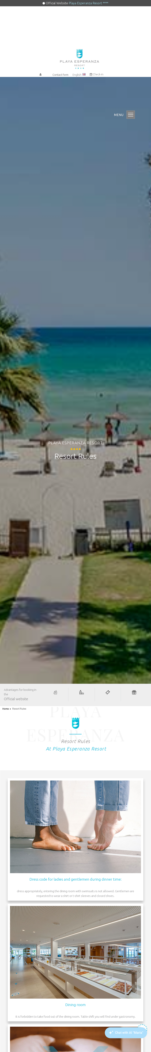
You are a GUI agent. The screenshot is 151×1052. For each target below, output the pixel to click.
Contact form (60, 74)
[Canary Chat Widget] (125, 1032)
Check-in (96, 74)
